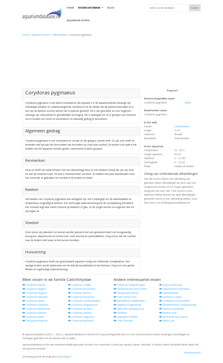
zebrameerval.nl (192, 352)
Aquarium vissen (40, 34)
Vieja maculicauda (170, 284)
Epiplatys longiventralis (127, 304)
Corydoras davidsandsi (36, 308)
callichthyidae (59, 34)
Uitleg (187, 102)
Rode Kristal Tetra (125, 296)
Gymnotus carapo (170, 296)
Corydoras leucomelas (82, 288)
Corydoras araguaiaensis (83, 304)
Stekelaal (120, 312)
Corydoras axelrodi (34, 312)
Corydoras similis (33, 316)
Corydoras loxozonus (81, 296)
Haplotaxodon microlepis (174, 288)
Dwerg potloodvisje (126, 292)
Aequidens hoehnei (125, 316)
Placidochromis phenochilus (130, 288)
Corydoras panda (33, 300)
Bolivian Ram (168, 312)
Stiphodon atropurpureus (129, 308)
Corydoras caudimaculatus (84, 300)
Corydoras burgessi (34, 292)
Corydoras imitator (80, 312)
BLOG (110, 7)
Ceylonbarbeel (168, 292)
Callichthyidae (181, 126)
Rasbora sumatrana (171, 308)
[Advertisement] (111, 63)
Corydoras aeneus (79, 292)
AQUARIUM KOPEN (78, 20)
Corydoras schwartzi (35, 304)
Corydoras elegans (34, 288)
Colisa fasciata (123, 320)
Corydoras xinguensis (81, 316)
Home (25, 34)
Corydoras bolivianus (81, 320)
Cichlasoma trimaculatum (174, 300)
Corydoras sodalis (79, 284)
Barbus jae (166, 320)
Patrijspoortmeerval (34, 320)
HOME (70, 7)
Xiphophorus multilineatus (129, 300)
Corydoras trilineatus (35, 296)
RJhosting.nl (64, 356)
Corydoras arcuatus (80, 308)
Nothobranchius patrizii (173, 316)
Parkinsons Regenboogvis (129, 284)
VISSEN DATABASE (89, 7)
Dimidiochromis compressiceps (177, 304)
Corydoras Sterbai (33, 284)
